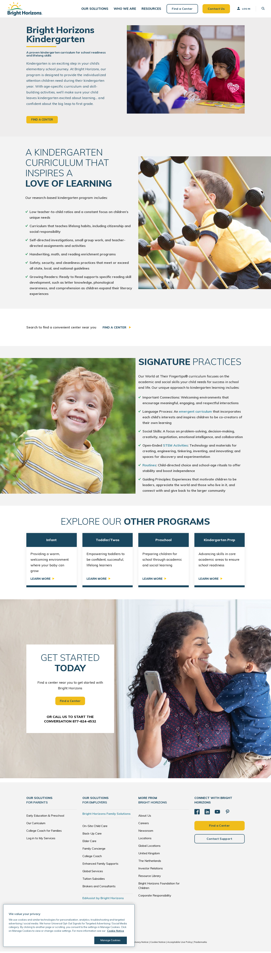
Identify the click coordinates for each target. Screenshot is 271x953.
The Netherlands (149, 862)
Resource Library (149, 877)
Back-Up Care (92, 835)
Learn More (40, 580)
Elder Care (89, 842)
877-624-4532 (84, 723)
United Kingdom (149, 855)
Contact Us (214, 9)
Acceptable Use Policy (179, 943)
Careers (143, 824)
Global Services (92, 872)
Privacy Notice (140, 943)
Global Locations (149, 847)
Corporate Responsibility (154, 897)
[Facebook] (197, 813)
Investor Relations (150, 870)
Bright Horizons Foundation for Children (159, 887)
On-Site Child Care (94, 827)
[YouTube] (217, 813)
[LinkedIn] (207, 813)
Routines (149, 467)
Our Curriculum (35, 824)
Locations (144, 840)
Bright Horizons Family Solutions (106, 815)
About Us (144, 817)
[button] (96, 9)
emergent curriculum (195, 413)
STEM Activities (175, 447)
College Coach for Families (44, 832)
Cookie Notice (158, 943)
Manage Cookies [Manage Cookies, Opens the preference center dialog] (110, 940)
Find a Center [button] (42, 121)
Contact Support (219, 840)
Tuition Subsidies (93, 880)
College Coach (92, 857)
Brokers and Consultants (99, 888)
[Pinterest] (227, 813)
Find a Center (181, 9)
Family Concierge (93, 850)
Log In (242, 9)
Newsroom (145, 832)
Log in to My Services (40, 840)
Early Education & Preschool (45, 817)
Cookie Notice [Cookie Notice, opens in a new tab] (115, 930)
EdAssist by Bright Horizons (103, 899)
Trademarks (200, 943)
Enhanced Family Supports (100, 865)
